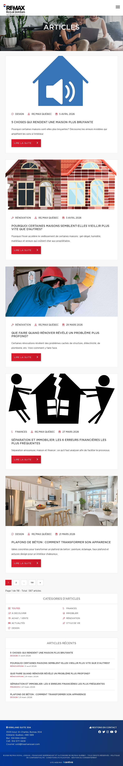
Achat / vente (18, 618)
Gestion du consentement (84, 757)
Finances (19, 432)
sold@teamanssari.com (27, 744)
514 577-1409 (18, 741)
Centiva (68, 762)
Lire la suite (24, 143)
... (24, 583)
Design (17, 114)
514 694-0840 (18, 738)
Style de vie (71, 623)
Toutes (14, 608)
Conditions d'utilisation (58, 757)
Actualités (16, 623)
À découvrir (17, 613)
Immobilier (70, 613)
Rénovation (21, 218)
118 (32, 583)
